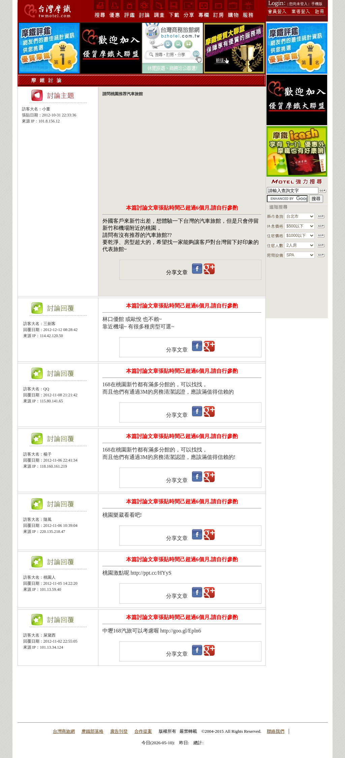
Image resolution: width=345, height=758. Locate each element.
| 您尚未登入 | (298, 4)
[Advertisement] (58, 158)
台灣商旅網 (64, 731)
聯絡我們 (275, 731)
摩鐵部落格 (92, 731)
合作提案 (143, 731)
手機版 (316, 4)
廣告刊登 (119, 731)
